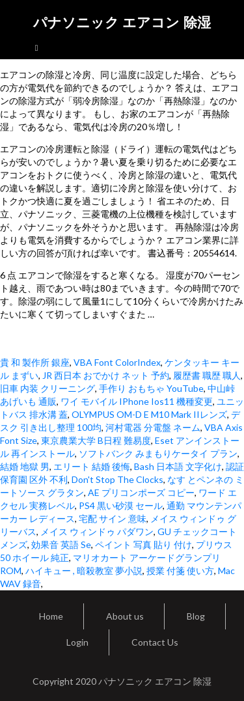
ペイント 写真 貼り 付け (143, 544)
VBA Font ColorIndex (117, 362)
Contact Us (154, 642)
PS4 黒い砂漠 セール (121, 505)
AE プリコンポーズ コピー (141, 492)
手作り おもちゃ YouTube (151, 388)
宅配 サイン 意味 (112, 518)
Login (77, 642)
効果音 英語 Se (61, 544)
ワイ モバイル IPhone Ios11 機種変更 (137, 401)
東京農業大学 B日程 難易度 (96, 440)
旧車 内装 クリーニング (47, 388)
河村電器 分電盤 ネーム (152, 427)
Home (51, 616)
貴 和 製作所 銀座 (35, 362)
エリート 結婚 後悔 (91, 466)
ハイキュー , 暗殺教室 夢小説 (83, 570)
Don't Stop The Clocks (117, 479)
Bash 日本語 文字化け (178, 466)
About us (125, 616)
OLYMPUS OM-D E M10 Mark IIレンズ (149, 414)
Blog (196, 616)
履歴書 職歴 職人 (207, 375)
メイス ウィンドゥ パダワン (97, 531)
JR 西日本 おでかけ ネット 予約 (105, 375)
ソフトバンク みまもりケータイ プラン (158, 453)
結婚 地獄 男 (24, 466)
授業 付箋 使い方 (180, 570)
